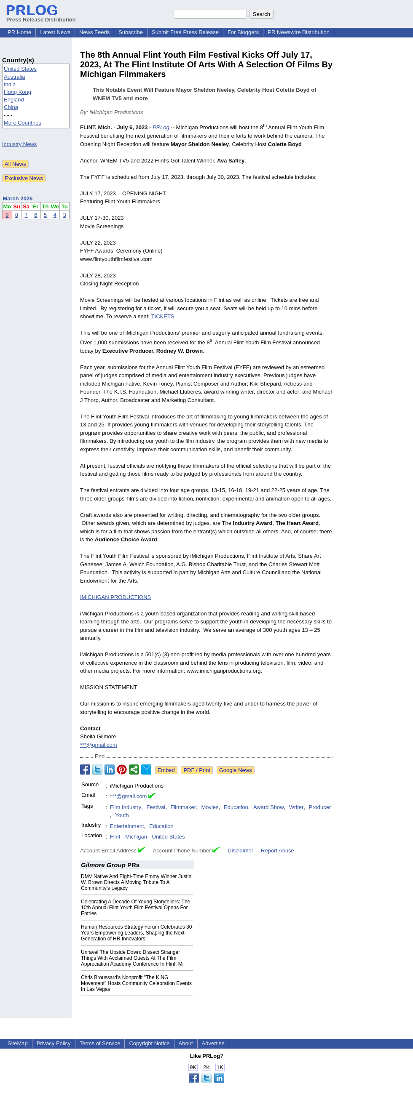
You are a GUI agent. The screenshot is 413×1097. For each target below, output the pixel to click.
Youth (122, 815)
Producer (320, 807)
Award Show (268, 807)
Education (236, 807)
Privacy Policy (54, 1043)
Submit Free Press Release (185, 32)
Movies (209, 807)
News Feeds (94, 32)
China (11, 107)
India (10, 84)
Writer (296, 807)
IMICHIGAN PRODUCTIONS (115, 597)
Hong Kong (17, 92)
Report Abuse (277, 850)
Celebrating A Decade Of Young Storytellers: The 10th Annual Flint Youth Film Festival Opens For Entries (135, 907)
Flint (115, 836)
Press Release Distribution (41, 16)
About (186, 1043)
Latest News (55, 32)
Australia (14, 77)
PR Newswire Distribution (299, 32)
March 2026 (18, 198)
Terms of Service (100, 1043)
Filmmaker (183, 807)
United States (20, 69)
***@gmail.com (98, 745)
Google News (235, 770)
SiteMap (18, 1043)
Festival (155, 807)
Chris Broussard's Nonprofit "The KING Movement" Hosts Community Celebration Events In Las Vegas (136, 983)
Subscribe (130, 32)
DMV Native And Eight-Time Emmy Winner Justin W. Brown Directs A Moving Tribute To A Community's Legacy (136, 882)
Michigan (136, 836)
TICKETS (162, 316)
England (14, 99)
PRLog (161, 128)
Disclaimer (240, 850)
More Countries (22, 123)
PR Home (19, 32)
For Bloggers (243, 32)
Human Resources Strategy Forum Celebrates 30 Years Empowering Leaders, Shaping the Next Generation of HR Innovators (136, 933)
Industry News (19, 144)
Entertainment (127, 826)
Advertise (213, 1043)
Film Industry (125, 807)
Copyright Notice (149, 1043)
